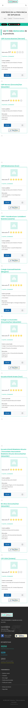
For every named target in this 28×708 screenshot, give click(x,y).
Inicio (5, 18)
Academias (4, 655)
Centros (10, 18)
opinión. (7, 183)
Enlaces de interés (6, 687)
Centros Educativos (7, 649)
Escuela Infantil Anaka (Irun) (12, 377)
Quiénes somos (6, 673)
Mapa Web (5, 689)
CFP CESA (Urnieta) (8, 558)
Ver (7, 75)
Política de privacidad (7, 680)
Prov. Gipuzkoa (14, 24)
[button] (14, 1)
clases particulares (7, 661)
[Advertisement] (14, 148)
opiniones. (8, 56)
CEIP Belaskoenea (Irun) (10, 166)
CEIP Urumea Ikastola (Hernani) (13, 39)
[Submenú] (22, 75)
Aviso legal (5, 678)
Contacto (4, 675)
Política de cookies (6, 682)
